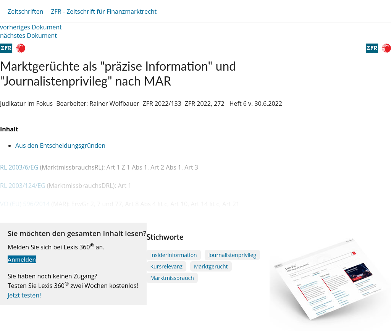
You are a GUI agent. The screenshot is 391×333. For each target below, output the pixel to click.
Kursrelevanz (166, 266)
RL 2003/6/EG (20, 167)
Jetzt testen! (24, 295)
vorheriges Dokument (31, 27)
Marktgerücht (211, 266)
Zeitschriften (25, 11)
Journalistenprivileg (232, 255)
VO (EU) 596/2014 (25, 204)
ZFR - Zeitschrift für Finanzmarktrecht (104, 11)
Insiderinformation (173, 255)
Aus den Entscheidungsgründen (60, 145)
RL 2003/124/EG (23, 185)
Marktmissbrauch (172, 277)
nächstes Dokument (28, 35)
